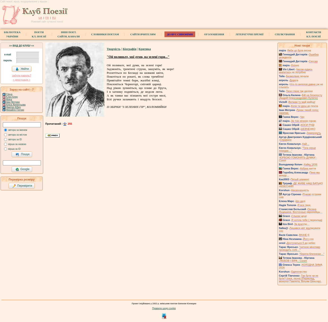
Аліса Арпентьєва (16, 104)
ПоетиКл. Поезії (39, 34)
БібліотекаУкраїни (12, 34)
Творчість (114, 49)
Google (22, 169)
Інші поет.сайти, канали (68, 34)
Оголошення (214, 34)
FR (47, 17)
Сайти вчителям (142, 34)
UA (40, 17)
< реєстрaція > (21, 79)
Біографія (129, 49)
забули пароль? (21, 75)
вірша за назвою (17, 144)
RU (54, 17)
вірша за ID (14, 149)
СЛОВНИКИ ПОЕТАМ (105, 34)
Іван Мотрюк (13, 102)
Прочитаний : (54, 123)
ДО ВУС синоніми (180, 34)
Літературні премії (249, 34)
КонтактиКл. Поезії (313, 34)
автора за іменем (17, 130)
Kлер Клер (12, 97)
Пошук (22, 154)
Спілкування (285, 34)
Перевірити (22, 186)
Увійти (22, 69)
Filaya (9, 94)
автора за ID (15, 139)
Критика (144, 49)
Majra (9, 99)
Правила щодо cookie (164, 308)
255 (67, 123)
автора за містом (17, 134)
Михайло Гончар (15, 110)
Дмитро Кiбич (13, 107)
